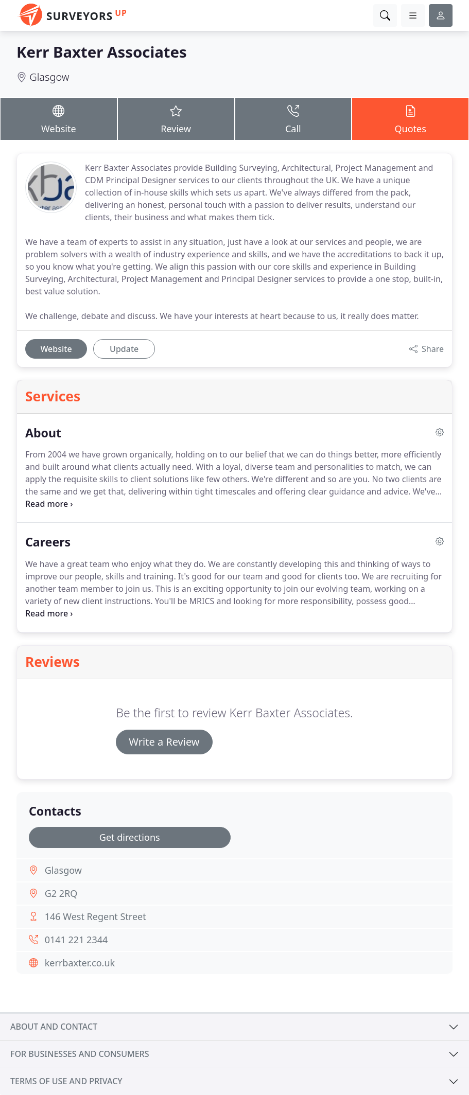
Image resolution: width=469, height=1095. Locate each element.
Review (176, 118)
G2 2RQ (61, 893)
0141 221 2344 (76, 939)
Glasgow (49, 77)
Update (124, 349)
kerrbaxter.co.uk (80, 963)
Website (59, 118)
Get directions (129, 837)
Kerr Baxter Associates (101, 52)
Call (293, 118)
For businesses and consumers (79, 1053)
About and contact (53, 1026)
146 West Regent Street (95, 916)
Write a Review (164, 742)
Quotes (410, 118)
